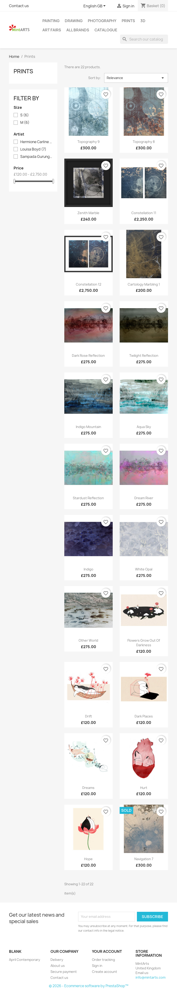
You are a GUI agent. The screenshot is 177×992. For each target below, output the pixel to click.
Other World (88, 640)
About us (57, 965)
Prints (128, 20)
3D (142, 20)
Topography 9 (88, 141)
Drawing (74, 20)
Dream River (143, 498)
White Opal (143, 569)
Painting (50, 20)
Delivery (56, 959)
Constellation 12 (88, 284)
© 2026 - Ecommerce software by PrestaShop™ (88, 985)
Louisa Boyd (33, 149)
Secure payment (63, 971)
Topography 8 (144, 141)
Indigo (88, 569)
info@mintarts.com (150, 977)
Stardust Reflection (88, 498)
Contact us (19, 5)
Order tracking (103, 959)
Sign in (97, 965)
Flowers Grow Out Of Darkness (143, 642)
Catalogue (105, 29)
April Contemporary (24, 959)
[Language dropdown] (95, 6)
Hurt (143, 787)
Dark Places (144, 716)
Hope (88, 859)
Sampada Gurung (36, 156)
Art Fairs (51, 29)
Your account (107, 951)
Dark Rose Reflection (88, 355)
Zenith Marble (88, 213)
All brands (77, 29)
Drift (88, 716)
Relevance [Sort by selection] (136, 78)
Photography (102, 20)
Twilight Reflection (143, 355)
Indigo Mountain (88, 427)
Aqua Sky (144, 427)
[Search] (144, 39)
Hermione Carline (36, 142)
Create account (104, 971)
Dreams (88, 787)
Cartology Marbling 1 (144, 284)
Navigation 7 (143, 859)
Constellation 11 (143, 213)
